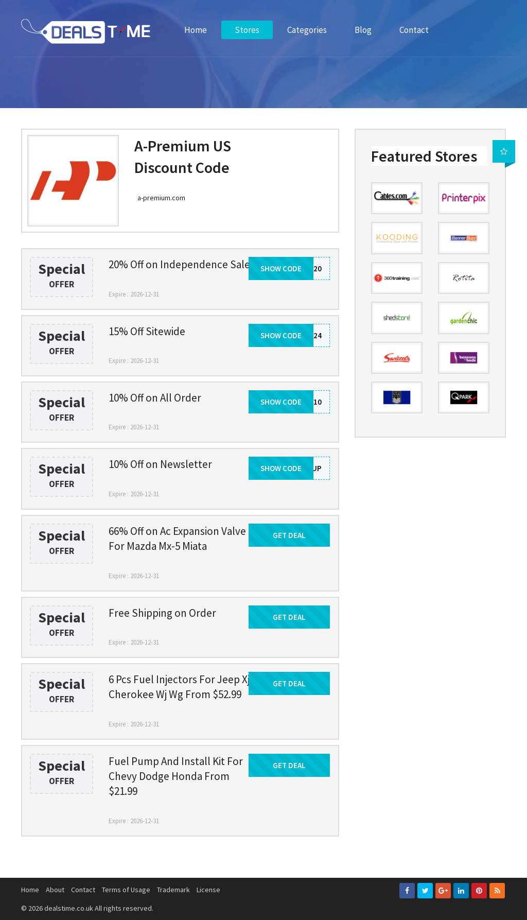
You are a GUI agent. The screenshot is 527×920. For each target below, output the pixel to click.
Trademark (173, 889)
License (208, 889)
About (55, 889)
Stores (247, 30)
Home (195, 30)
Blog (363, 30)
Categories (307, 30)
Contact (414, 30)
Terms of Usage (126, 889)
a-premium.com (161, 197)
